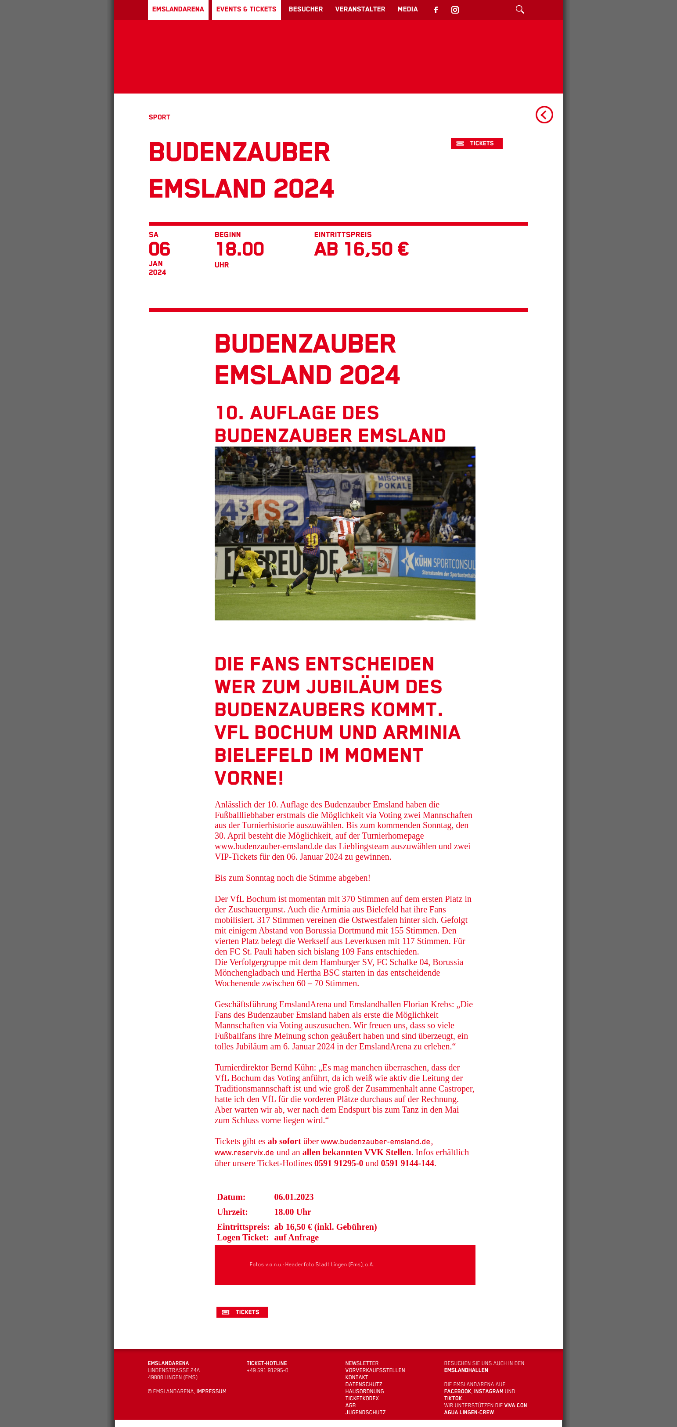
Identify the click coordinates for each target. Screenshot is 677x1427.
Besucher (336, 9)
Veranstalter (399, 9)
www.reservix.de (244, 1221)
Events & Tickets (266, 9)
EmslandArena (185, 9)
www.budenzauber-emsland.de (375, 1210)
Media (455, 9)
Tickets (484, 143)
